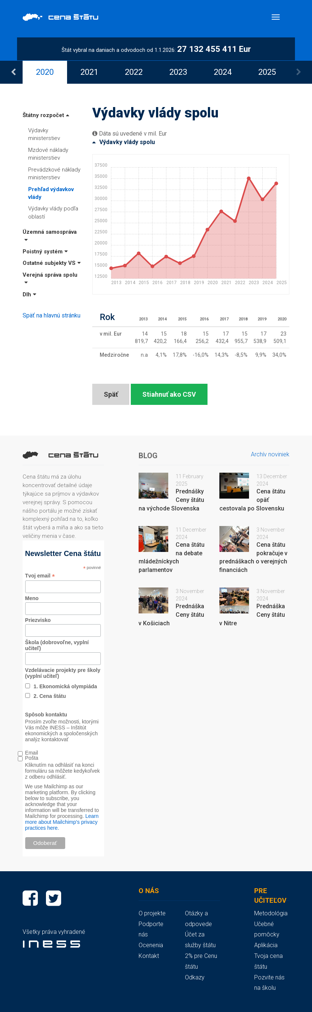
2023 (178, 72)
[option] (45, 72)
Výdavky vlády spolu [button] (123, 142)
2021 (89, 72)
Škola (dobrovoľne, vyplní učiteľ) (57, 645)
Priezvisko (38, 620)
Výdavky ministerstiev (44, 134)
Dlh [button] (29, 294)
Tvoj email (40, 575)
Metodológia (271, 913)
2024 (223, 72)
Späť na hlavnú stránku (51, 315)
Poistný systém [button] (45, 251)
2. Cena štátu (50, 696)
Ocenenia (151, 945)
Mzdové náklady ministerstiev (48, 154)
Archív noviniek (270, 454)
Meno (32, 598)
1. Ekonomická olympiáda (65, 686)
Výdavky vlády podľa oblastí (53, 212)
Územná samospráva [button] (50, 235)
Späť (111, 394)
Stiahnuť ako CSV (169, 394)
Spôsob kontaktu (46, 715)
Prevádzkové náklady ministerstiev (54, 173)
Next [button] (298, 72)
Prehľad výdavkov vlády (51, 193)
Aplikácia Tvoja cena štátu (268, 956)
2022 (134, 72)
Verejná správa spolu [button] (50, 278)
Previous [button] (13, 72)
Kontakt (149, 955)
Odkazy (195, 977)
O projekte (152, 913)
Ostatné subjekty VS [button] (52, 263)
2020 (45, 72)
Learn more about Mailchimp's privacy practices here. (62, 822)
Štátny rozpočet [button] (46, 115)
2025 (267, 72)
